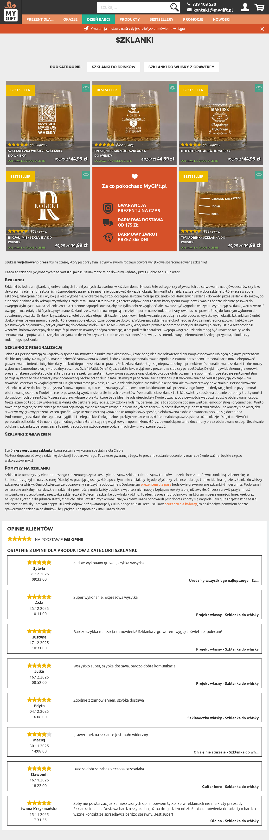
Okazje (70, 19)
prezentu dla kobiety (181, 504)
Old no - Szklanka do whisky (234, 821)
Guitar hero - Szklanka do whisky (230, 787)
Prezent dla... (40, 19)
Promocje (193, 19)
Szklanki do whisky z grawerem (181, 67)
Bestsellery (161, 19)
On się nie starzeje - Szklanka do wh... (226, 752)
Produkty (130, 19)
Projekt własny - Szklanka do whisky (227, 615)
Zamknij (262, 29)
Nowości (222, 19)
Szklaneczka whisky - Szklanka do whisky (223, 718)
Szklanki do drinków (113, 67)
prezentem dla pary (156, 485)
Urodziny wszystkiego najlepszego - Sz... (224, 580)
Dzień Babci (98, 19)
